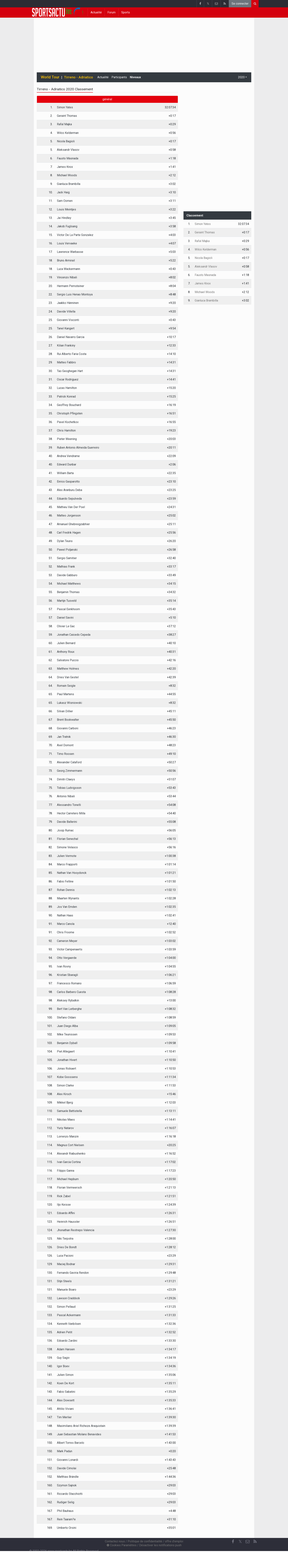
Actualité (96, 12)
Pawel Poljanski (67, 549)
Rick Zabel (64, 1196)
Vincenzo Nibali (67, 277)
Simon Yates (65, 107)
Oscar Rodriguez (67, 379)
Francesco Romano (69, 983)
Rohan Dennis (66, 890)
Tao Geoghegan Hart (70, 371)
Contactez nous (115, 1541)
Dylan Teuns (65, 541)
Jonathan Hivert (67, 1060)
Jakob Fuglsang (67, 226)
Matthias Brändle (68, 1476)
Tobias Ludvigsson (69, 788)
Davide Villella (66, 311)
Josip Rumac (65, 830)
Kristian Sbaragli (67, 975)
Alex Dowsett (65, 1400)
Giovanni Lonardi (67, 1460)
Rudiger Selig (65, 1502)
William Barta (65, 473)
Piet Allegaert (66, 1051)
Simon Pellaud (66, 1306)
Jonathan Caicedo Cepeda (73, 634)
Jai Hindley (64, 218)
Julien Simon (65, 1375)
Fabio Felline (65, 881)
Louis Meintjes (66, 209)
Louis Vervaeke (67, 243)
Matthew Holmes (68, 668)
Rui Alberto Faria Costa (71, 354)
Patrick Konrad (66, 396)
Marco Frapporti (67, 864)
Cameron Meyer (67, 941)
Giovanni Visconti (68, 320)
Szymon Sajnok (67, 1485)
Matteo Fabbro (66, 362)
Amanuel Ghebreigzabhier (73, 524)
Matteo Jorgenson (69, 515)
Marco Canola (65, 924)
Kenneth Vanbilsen (69, 1324)
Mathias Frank (66, 566)
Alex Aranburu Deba (69, 490)
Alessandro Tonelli (69, 805)
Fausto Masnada (67, 158)
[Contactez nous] (247, 1541)
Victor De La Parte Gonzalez (75, 235)
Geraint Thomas (67, 116)
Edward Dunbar (66, 464)
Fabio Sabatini (66, 1391)
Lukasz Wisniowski (69, 703)
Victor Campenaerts (69, 949)
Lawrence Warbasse (70, 252)
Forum (111, 12)
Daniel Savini (65, 617)
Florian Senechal (67, 839)
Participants (119, 77)
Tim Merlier (64, 1417)
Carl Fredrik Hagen (69, 532)
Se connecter (240, 3)
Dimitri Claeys (66, 779)
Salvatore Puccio (68, 660)
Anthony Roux (65, 651)
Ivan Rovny (64, 966)
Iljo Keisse (64, 1204)
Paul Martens (65, 694)
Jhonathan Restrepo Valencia (75, 1230)
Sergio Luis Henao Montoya (75, 294)
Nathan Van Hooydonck (72, 873)
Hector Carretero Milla (71, 813)
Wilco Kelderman (68, 133)
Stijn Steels (64, 1281)
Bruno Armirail (66, 260)
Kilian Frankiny (66, 345)
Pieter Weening (67, 439)
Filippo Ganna (65, 1170)
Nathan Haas (65, 915)
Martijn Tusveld (66, 600)
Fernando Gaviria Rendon (73, 1272)
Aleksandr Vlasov (68, 149)
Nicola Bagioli (66, 141)
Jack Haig (63, 192)
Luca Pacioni (65, 1255)
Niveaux (135, 77)
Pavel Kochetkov (68, 422)
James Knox (65, 167)
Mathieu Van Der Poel (71, 507)
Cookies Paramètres (121, 1545)
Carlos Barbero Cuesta (71, 992)
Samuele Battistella (69, 1111)
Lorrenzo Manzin (68, 1136)
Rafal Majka (64, 124)
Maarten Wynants (68, 898)
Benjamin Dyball (67, 1043)
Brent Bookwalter (68, 719)
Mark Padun (64, 1451)
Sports (125, 12)
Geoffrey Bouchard (69, 405)
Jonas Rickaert (66, 1068)
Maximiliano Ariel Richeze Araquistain (81, 1426)
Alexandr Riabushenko (71, 1153)
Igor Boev (63, 1366)
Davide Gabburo (67, 575)
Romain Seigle (66, 685)
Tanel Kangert (65, 328)
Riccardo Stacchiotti (69, 1494)
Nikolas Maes (66, 1119)
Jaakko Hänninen (68, 303)
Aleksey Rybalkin (68, 1000)
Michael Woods (67, 175)
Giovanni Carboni (67, 728)
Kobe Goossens (67, 1077)
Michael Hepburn (68, 1179)
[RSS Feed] (255, 1541)
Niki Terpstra (65, 1238)
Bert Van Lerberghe (69, 1009)
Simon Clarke (65, 1085)
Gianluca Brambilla (68, 184)
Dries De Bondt (67, 1247)
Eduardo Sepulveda (69, 498)
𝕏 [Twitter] (240, 1541)
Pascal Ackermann (69, 1315)
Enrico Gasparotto (68, 481)
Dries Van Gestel (68, 677)
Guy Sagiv (63, 1357)
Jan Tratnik (64, 736)
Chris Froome (65, 932)
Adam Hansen (66, 1349)
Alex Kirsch (64, 1094)
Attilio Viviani (65, 1409)
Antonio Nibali (66, 796)
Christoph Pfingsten (69, 413)
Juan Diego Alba (67, 1026)
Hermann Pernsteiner (70, 286)
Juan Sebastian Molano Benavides (79, 1434)
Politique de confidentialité (145, 1541)
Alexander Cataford (69, 762)
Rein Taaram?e (66, 1519)
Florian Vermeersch (69, 1187)
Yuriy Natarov (65, 1128)
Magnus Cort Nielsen (70, 1145)
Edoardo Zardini (67, 1340)
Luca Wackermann (68, 269)
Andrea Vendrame (68, 456)
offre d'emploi (174, 1541)
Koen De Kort (65, 1383)
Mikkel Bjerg (65, 1102)
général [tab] (107, 99)
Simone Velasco (67, 847)
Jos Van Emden (67, 907)
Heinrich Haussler (68, 1221)
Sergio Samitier (67, 558)
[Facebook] (233, 1541)
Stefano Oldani (66, 1017)
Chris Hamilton (66, 430)
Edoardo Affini (66, 1213)
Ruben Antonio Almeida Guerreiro (78, 447)
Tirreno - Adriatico (78, 77)
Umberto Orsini (66, 1527)
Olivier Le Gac (66, 626)
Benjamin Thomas (68, 592)
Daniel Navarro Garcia (70, 337)
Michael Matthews (69, 583)
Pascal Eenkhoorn (68, 609)
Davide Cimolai (66, 1468)
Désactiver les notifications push (160, 1545)
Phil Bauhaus (65, 1511)
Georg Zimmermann (69, 770)
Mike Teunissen (67, 1034)
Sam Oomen (65, 201)
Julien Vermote (66, 856)
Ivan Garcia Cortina (69, 1162)
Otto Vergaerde (67, 958)
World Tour (50, 77)
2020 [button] (241, 77)
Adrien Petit (64, 1332)
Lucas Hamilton (67, 388)
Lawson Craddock (68, 1298)
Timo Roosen (65, 754)
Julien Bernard (66, 643)
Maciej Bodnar (66, 1264)
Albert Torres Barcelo (70, 1442)
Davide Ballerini (67, 822)
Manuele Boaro (66, 1289)
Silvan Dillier (65, 711)
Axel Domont (65, 745)
